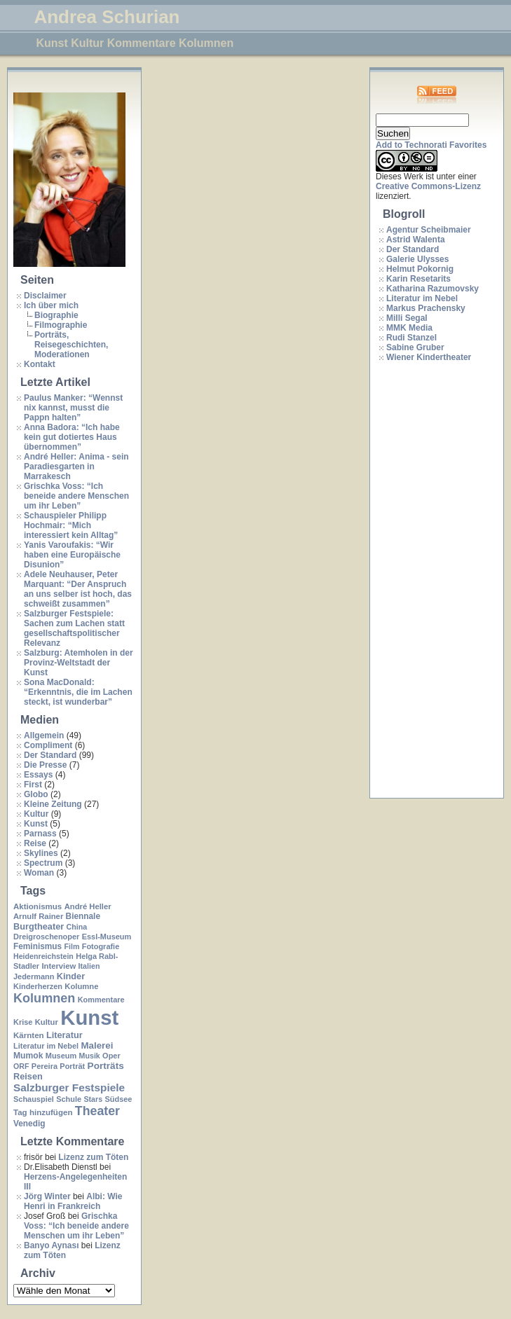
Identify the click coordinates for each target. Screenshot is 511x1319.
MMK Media (409, 328)
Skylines (41, 853)
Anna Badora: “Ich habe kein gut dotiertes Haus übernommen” (72, 437)
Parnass (40, 833)
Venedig (29, 1123)
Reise (35, 843)
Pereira (44, 1066)
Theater (97, 1111)
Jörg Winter (47, 1196)
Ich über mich (51, 305)
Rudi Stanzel (411, 338)
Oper (111, 1055)
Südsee (118, 1099)
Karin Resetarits (418, 279)
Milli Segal (407, 318)
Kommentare (101, 999)
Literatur (64, 1035)
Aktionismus (37, 906)
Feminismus (37, 946)
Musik (89, 1055)
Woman (39, 873)
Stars (92, 1099)
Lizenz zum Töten (93, 1157)
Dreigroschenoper (46, 936)
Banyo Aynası (51, 1245)
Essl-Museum (107, 936)
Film (71, 946)
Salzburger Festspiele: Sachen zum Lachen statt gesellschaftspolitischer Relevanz (74, 628)
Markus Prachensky (425, 308)
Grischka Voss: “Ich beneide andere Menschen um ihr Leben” (76, 496)
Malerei (97, 1045)
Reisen (28, 1076)
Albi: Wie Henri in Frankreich (73, 1201)
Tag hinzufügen (42, 1112)
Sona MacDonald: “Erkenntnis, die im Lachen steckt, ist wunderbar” (78, 692)
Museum (61, 1055)
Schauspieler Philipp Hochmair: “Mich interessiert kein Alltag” (71, 525)
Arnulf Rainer (38, 916)
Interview (58, 966)
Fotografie (101, 946)
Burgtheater (38, 926)
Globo (36, 794)
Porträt (72, 1066)
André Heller (87, 906)
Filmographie (60, 325)
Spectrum (43, 863)
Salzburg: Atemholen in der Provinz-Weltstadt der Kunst (78, 662)
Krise (22, 1022)
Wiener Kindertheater (428, 357)
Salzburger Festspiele (69, 1087)
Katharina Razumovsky (432, 289)
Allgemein (44, 735)
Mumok (28, 1056)
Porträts (106, 1066)
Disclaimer (45, 296)
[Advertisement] (432, 581)
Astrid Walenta (415, 239)
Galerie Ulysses (417, 259)
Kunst (36, 824)
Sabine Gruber (415, 347)
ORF (21, 1066)
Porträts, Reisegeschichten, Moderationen (71, 344)
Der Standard (50, 755)
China (77, 927)
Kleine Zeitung (53, 804)
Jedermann (33, 976)
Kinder (71, 976)
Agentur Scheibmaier (428, 230)
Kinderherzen (37, 986)
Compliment (48, 745)
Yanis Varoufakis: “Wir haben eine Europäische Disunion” (72, 554)
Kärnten (28, 1035)
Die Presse (45, 765)
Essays (38, 775)
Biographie (56, 315)
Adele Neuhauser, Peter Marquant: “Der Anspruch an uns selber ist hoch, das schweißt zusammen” (78, 589)
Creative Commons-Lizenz (428, 186)
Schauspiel (33, 1099)
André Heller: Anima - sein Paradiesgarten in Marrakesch (76, 466)
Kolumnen (44, 998)
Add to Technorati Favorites (431, 145)
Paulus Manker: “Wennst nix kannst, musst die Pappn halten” (73, 407)
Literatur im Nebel (46, 1046)
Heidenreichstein (43, 956)
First (33, 784)
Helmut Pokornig (420, 269)
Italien (89, 966)
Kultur (36, 814)
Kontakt (39, 364)
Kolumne (81, 986)
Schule (68, 1099)
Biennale (83, 916)
